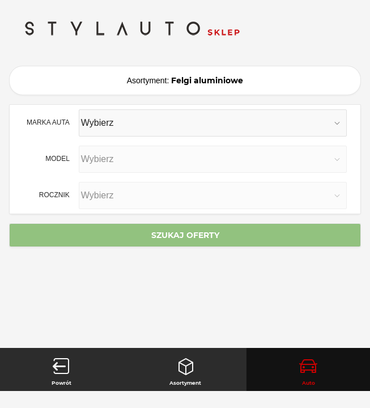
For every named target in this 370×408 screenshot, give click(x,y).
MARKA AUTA (48, 122)
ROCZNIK (54, 194)
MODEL (57, 158)
